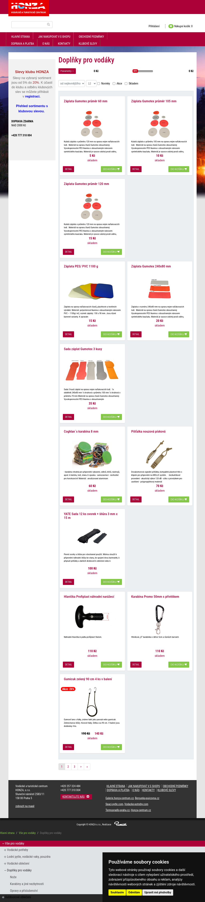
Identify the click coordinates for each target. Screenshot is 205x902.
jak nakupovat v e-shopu (54, 36)
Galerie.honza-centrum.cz (120, 788)
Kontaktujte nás (77, 786)
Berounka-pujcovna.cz (147, 788)
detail (68, 168)
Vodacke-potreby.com (136, 794)
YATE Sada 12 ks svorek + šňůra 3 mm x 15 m (91, 508)
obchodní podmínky (91, 36)
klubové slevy (88, 43)
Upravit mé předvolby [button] (157, 892)
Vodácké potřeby (17, 840)
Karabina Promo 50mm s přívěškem (155, 588)
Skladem (131, 83)
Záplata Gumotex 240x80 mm (151, 262)
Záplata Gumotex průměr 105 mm (154, 100)
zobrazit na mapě (24, 796)
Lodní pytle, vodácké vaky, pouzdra (28, 846)
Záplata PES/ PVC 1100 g (81, 262)
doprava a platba (22, 43)
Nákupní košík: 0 (180, 26)
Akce (117, 83)
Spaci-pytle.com (114, 794)
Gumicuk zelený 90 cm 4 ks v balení (88, 669)
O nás (46, 43)
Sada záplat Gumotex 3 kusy (83, 344)
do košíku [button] (111, 168)
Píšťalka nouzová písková (148, 425)
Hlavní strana (20, 36)
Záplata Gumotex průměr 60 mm (85, 100)
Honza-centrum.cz (141, 800)
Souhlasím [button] (117, 892)
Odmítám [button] (134, 892)
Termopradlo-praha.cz (118, 800)
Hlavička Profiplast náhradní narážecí (89, 588)
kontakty (64, 43)
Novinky (103, 83)
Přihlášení (154, 26)
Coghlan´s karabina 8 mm (81, 425)
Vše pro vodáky (27, 822)
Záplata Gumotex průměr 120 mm (86, 181)
